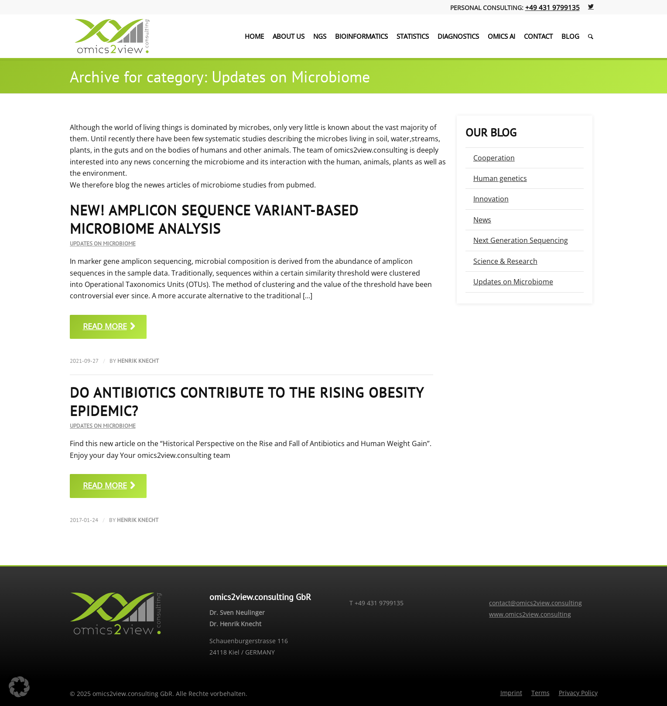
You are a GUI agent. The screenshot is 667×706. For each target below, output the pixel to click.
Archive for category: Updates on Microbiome (220, 76)
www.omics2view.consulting (530, 614)
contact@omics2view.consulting (535, 603)
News (482, 220)
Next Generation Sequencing (520, 240)
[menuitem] (254, 36)
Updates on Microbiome (103, 243)
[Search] (591, 36)
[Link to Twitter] (591, 6)
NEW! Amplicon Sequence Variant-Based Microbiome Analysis (214, 219)
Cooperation (494, 158)
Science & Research (505, 261)
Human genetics (500, 178)
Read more (110, 326)
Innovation (491, 199)
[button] (19, 687)
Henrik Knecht (138, 361)
